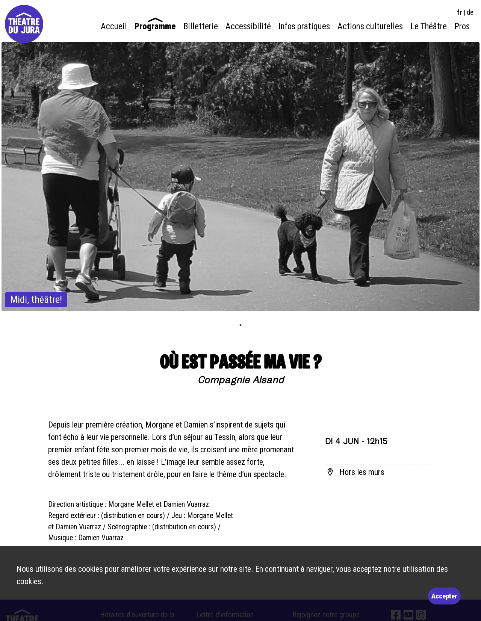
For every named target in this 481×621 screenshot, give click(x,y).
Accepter (444, 596)
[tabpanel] (240, 176)
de (470, 12)
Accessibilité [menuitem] (248, 26)
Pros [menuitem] (462, 26)
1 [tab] (240, 325)
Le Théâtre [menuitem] (428, 26)
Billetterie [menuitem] (200, 26)
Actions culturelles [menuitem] (370, 26)
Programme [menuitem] (155, 26)
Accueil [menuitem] (114, 26)
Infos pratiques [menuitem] (304, 26)
